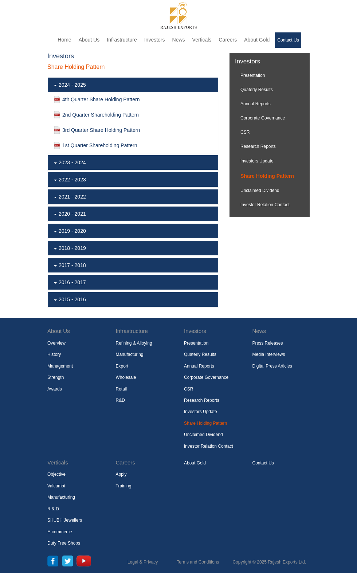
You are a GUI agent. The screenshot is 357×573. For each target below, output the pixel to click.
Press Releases (267, 343)
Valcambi (56, 485)
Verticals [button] (202, 40)
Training (124, 485)
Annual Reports (255, 103)
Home (64, 40)
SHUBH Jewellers (64, 520)
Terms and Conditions (198, 562)
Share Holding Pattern (267, 176)
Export (122, 366)
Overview (56, 343)
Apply (121, 474)
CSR (245, 132)
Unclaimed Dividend (259, 190)
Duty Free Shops (63, 543)
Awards (54, 389)
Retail (121, 389)
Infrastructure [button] (122, 40)
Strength (55, 377)
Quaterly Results (256, 89)
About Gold (257, 40)
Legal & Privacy (143, 562)
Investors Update (257, 161)
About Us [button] (89, 40)
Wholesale (126, 377)
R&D (120, 400)
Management (60, 366)
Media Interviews (268, 354)
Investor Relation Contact (265, 204)
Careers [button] (228, 40)
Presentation (252, 75)
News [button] (178, 40)
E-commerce (59, 531)
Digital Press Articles (272, 366)
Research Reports (258, 146)
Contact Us (288, 40)
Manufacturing (130, 354)
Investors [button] (154, 40)
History (54, 354)
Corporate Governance (262, 118)
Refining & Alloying (134, 343)
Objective (56, 474)
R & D (53, 508)
